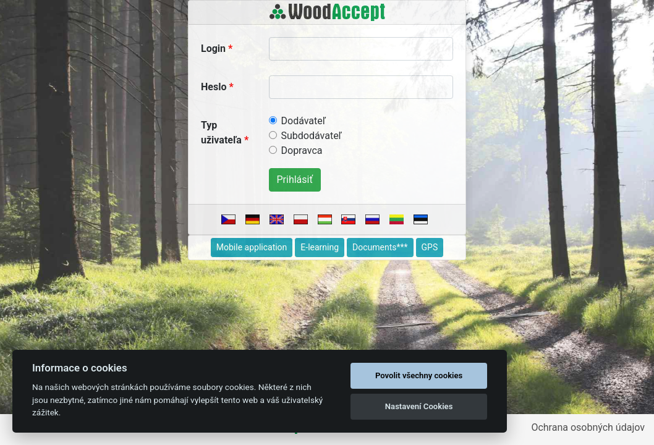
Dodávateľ (303, 121)
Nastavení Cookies (419, 406)
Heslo (213, 87)
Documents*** (380, 247)
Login (213, 48)
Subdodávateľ (311, 136)
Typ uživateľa (221, 132)
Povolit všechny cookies (418, 375)
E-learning (319, 247)
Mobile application (251, 247)
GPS (430, 247)
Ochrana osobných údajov (588, 427)
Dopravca (302, 150)
